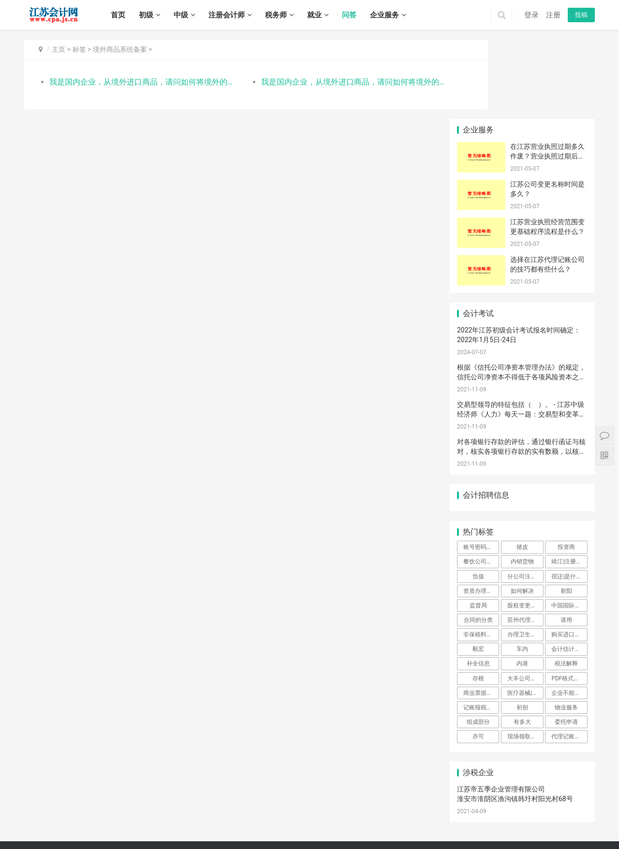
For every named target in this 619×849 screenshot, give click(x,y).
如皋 (323, 823)
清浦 (466, 823)
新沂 (563, 812)
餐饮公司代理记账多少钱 (481, 482)
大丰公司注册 (524, 598)
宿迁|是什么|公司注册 (569, 496)
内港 (522, 584)
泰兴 (304, 833)
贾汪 (485, 812)
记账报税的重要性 (481, 628)
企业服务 (384, 15)
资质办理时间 (480, 511)
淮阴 (453, 823)
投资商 (566, 467)
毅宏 (478, 569)
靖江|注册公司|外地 (569, 482)
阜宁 (584, 823)
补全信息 (478, 584)
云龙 (472, 812)
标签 (79, 49)
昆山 (218, 823)
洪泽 (492, 823)
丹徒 (186, 833)
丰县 (524, 812)
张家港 (202, 823)
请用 (566, 540)
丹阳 (200, 833)
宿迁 (192, 812)
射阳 (566, 511)
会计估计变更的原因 (569, 569)
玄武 (205, 812)
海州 (362, 823)
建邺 (231, 812)
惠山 (407, 812)
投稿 (581, 14)
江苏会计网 (285, 799)
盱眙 (505, 823)
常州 (69, 812)
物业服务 (566, 628)
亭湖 (531, 823)
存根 (478, 598)
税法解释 (566, 584)
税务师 (276, 15)
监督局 (478, 526)
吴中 (134, 823)
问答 (349, 15)
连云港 (111, 812)
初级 (146, 15)
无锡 (43, 812)
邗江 (95, 833)
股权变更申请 (524, 526)
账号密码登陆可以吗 (481, 467)
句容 (226, 833)
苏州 (82, 812)
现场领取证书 (524, 657)
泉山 (498, 812)
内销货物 (522, 482)
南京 (30, 812)
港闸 (258, 823)
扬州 (153, 812)
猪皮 (522, 467)
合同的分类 (478, 540)
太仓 (231, 823)
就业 (314, 15)
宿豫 (330, 833)
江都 (108, 833)
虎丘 (121, 823)
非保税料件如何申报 (481, 555)
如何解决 (522, 511)
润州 (173, 833)
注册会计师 (226, 15)
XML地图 (257, 799)
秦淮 (218, 812)
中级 (181, 15)
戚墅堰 (53, 823)
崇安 (355, 812)
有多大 (522, 642)
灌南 (414, 823)
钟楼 (37, 823)
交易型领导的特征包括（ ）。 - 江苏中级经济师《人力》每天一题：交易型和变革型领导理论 (521, 334)
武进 (82, 823)
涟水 (479, 823)
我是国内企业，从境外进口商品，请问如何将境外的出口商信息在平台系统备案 (133, 81)
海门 (336, 823)
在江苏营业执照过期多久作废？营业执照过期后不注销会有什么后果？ (547, 76)
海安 (284, 823)
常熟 (186, 823)
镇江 (166, 812)
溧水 (329, 812)
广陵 (82, 833)
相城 (147, 823)
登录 (531, 15)
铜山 (511, 812)
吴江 (173, 823)
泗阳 (356, 833)
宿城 (317, 833)
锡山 (394, 812)
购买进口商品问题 (569, 555)
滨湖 (420, 812)
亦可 (478, 657)
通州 (271, 823)
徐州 (56, 812)
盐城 (140, 812)
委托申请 (566, 642)
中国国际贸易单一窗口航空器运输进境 (569, 526)
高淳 (342, 812)
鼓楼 (245, 812)
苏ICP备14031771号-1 (216, 799)
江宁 (303, 812)
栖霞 (271, 812)
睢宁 (550, 812)
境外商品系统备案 (120, 49)
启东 (310, 823)
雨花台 (286, 812)
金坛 (108, 823)
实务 (170, 785)
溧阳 (95, 823)
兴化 (278, 833)
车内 (522, 569)
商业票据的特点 (481, 613)
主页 (58, 49)
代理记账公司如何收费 (569, 657)
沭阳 (343, 833)
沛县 (537, 812)
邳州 (576, 812)
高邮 (147, 833)
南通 (95, 812)
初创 (522, 628)
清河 (427, 823)
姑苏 (160, 823)
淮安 (127, 812)
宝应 (121, 833)
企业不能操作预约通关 (569, 613)
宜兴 (446, 812)
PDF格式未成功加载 (569, 598)
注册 (553, 15)
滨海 (570, 823)
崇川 (245, 823)
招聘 (193, 785)
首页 (118, 15)
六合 (316, 812)
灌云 (401, 823)
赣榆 (375, 823)
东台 (56, 833)
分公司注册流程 (525, 496)
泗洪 (369, 833)
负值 (478, 496)
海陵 (239, 833)
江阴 (433, 812)
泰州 (179, 812)
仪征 (134, 833)
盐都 (544, 823)
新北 (69, 823)
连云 (349, 823)
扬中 (213, 833)
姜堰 (265, 833)
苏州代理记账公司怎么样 (525, 540)
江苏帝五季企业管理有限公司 (501, 710)
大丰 (69, 833)
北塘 (381, 812)
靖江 (291, 833)
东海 (388, 823)
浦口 (258, 812)
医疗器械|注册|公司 (525, 613)
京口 (160, 833)
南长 (368, 812)
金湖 (518, 823)
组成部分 (478, 642)
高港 (252, 833)
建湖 (43, 833)
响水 (557, 823)
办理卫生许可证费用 (525, 555)
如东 (297, 823)
